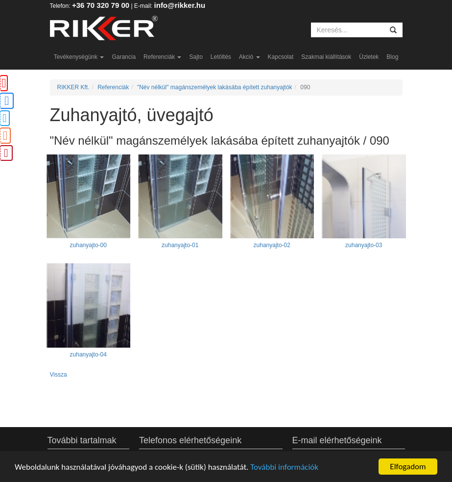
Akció (249, 56)
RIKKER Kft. (73, 87)
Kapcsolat (281, 56)
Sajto (195, 56)
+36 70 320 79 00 (100, 5)
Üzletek (369, 56)
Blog (392, 56)
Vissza (58, 374)
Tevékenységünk (79, 56)
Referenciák (162, 56)
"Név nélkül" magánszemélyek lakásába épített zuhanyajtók (214, 87)
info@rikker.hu (180, 5)
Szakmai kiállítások (326, 56)
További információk (284, 467)
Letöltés (221, 56)
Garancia (124, 56)
